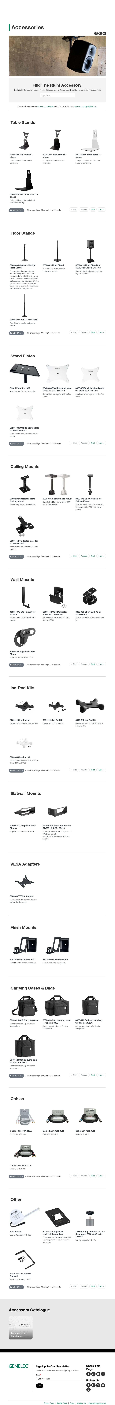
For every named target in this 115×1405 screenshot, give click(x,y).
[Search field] (57, 95)
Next (93, 209)
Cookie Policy (62, 1403)
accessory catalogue (45, 106)
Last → (101, 209)
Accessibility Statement (97, 1403)
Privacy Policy (49, 1403)
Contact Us (81, 1403)
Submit (39, 1386)
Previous (84, 556)
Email (38, 1375)
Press (72, 1403)
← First (74, 556)
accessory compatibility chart (86, 106)
